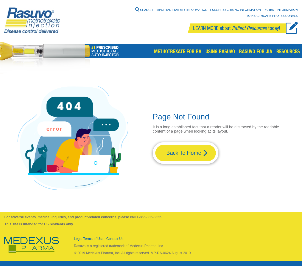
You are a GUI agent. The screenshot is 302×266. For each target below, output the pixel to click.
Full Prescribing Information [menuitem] (235, 9)
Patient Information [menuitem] (281, 9)
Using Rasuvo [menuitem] (220, 52)
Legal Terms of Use (89, 239)
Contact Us (114, 239)
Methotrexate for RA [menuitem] (177, 52)
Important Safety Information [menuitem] (181, 9)
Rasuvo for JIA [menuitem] (255, 52)
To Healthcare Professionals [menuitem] (272, 15)
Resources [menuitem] (288, 52)
